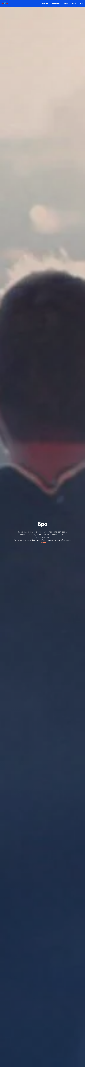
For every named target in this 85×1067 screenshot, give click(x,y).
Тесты (74, 3)
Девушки (66, 3)
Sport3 (81, 3)
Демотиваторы (55, 3)
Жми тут (42, 543)
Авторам (45, 3)
